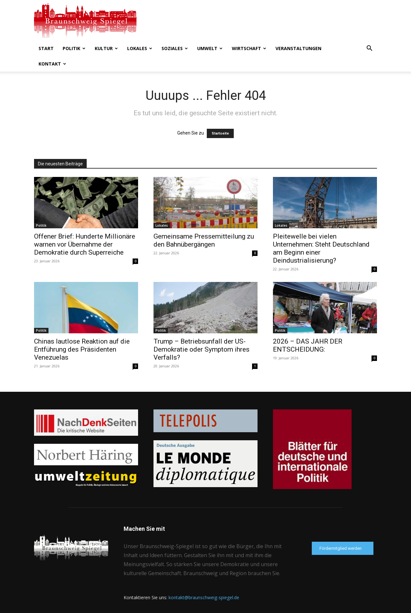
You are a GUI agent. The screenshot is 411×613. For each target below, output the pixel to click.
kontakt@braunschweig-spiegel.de (204, 597)
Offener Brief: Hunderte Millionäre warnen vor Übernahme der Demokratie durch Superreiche (84, 244)
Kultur (106, 48)
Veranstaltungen (298, 48)
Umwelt (210, 48)
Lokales (139, 48)
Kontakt (52, 64)
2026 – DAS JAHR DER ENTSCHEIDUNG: (307, 345)
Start (46, 48)
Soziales (175, 48)
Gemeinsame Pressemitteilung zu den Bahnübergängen (203, 240)
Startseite (220, 133)
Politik (74, 48)
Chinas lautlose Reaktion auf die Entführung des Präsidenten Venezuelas (82, 349)
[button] (369, 49)
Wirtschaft (249, 48)
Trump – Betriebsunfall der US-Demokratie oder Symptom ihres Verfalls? (201, 349)
